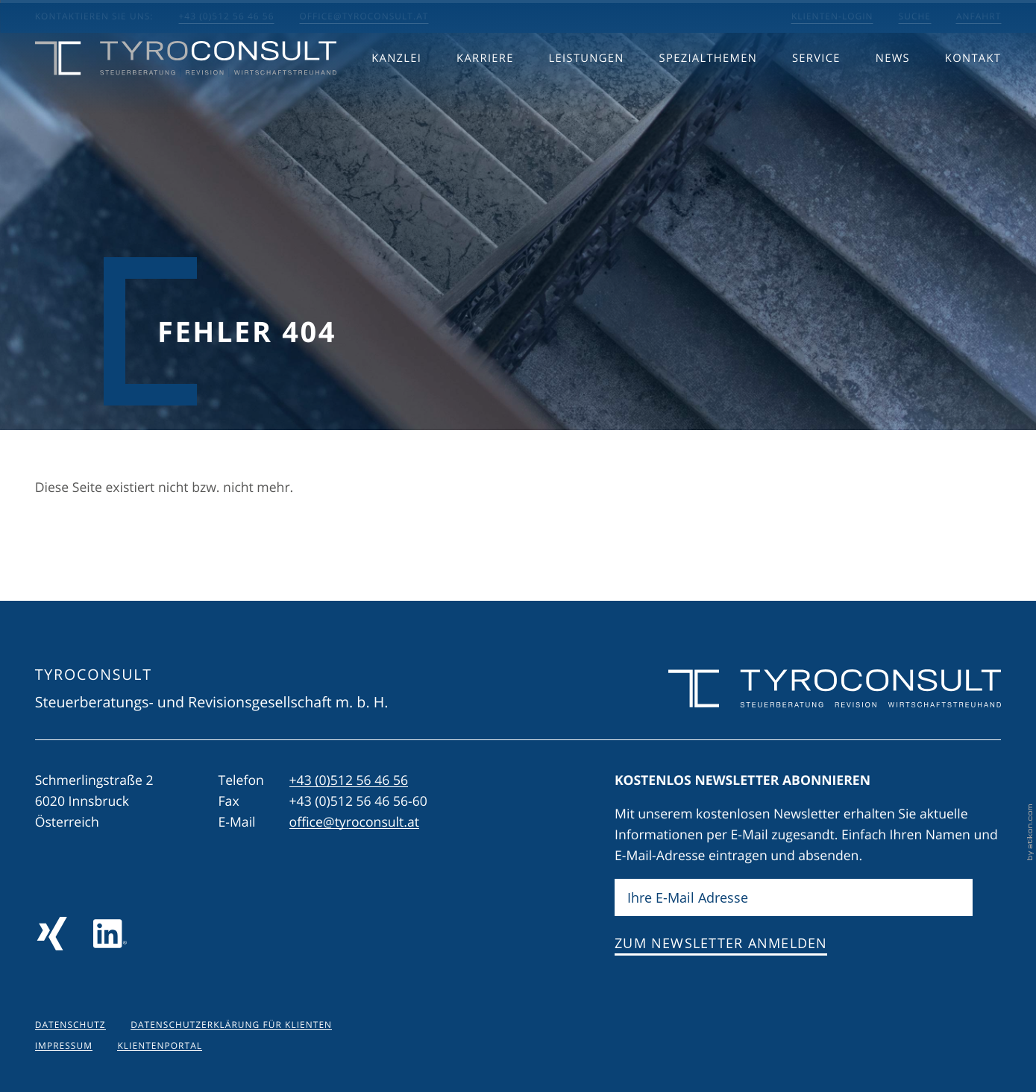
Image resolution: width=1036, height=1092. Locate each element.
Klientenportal (159, 1046)
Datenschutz (70, 1025)
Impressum (63, 1046)
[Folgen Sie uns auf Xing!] (52, 933)
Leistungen (586, 88)
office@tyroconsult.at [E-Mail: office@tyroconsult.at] (364, 16)
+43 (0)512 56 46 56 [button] (226, 16)
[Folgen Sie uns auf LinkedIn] (110, 933)
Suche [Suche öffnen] (915, 16)
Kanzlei (396, 88)
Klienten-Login (832, 16)
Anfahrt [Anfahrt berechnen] (978, 16)
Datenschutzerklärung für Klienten (231, 1025)
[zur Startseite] (186, 88)
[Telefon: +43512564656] (349, 780)
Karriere (485, 88)
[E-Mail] (794, 898)
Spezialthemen (708, 88)
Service (816, 88)
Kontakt (973, 88)
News (893, 88)
